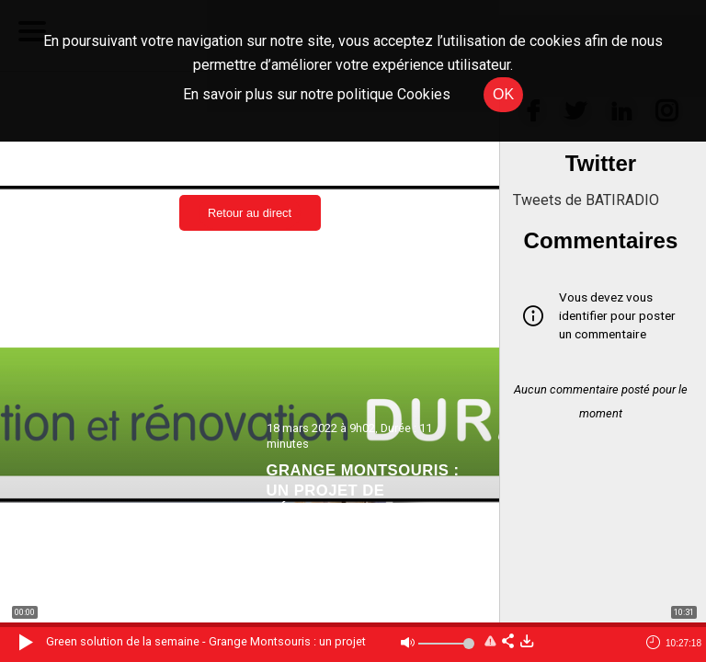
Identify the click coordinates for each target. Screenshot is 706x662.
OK (503, 94)
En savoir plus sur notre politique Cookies (316, 94)
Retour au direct (249, 213)
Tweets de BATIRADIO (586, 200)
